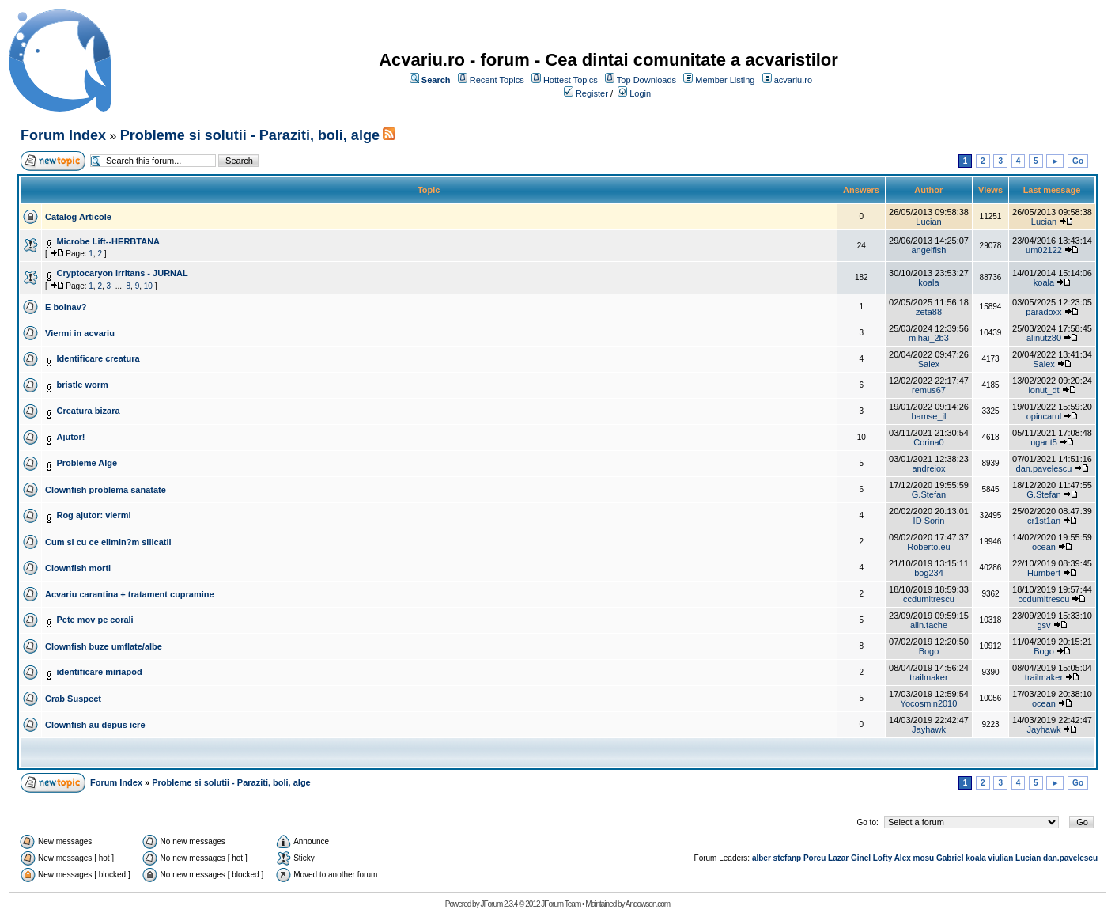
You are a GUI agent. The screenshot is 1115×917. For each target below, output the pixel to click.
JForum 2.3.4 (498, 904)
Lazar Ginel (849, 858)
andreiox (928, 468)
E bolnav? (66, 307)
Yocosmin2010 (929, 703)
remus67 (929, 390)
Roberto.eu (928, 546)
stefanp (787, 858)
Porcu (814, 858)
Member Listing (724, 80)
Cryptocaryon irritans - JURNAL (121, 273)
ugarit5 (1043, 442)
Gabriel (949, 858)
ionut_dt (1043, 390)
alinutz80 (1043, 338)
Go (1077, 161)
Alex (902, 858)
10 (148, 286)
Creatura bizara (87, 410)
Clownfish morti (78, 568)
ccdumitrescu (928, 599)
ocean (1044, 546)
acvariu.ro (793, 80)
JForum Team (560, 904)
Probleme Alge (86, 463)
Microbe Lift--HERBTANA (108, 241)
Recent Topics (497, 80)
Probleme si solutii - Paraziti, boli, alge (250, 135)
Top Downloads (646, 80)
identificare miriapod (99, 671)
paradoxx (1043, 311)
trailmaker (928, 677)
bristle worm (82, 384)
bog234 (928, 573)
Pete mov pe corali (94, 619)
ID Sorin (929, 520)
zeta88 (929, 311)
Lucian (928, 221)
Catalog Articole (78, 217)
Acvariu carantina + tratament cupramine (129, 594)
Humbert (1043, 573)
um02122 (1044, 250)
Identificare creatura (97, 358)
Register (592, 93)
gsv (1043, 625)
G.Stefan (929, 494)
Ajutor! (70, 436)
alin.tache (928, 625)
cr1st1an (1043, 520)
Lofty (882, 858)
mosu (924, 858)
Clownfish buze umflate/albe (103, 646)
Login (640, 93)
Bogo (929, 651)
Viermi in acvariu (80, 333)
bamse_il (928, 416)
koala (928, 282)
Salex (929, 364)
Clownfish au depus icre (95, 724)
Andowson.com (648, 904)
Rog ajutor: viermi (93, 515)
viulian (1001, 858)
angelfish (928, 250)
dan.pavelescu (1044, 468)
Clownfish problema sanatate (105, 489)
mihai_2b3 (929, 338)
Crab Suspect (73, 698)
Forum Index (63, 135)
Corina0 (928, 442)
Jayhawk (929, 729)
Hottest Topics (570, 80)
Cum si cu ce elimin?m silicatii (108, 542)
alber (761, 858)
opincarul (1044, 416)
